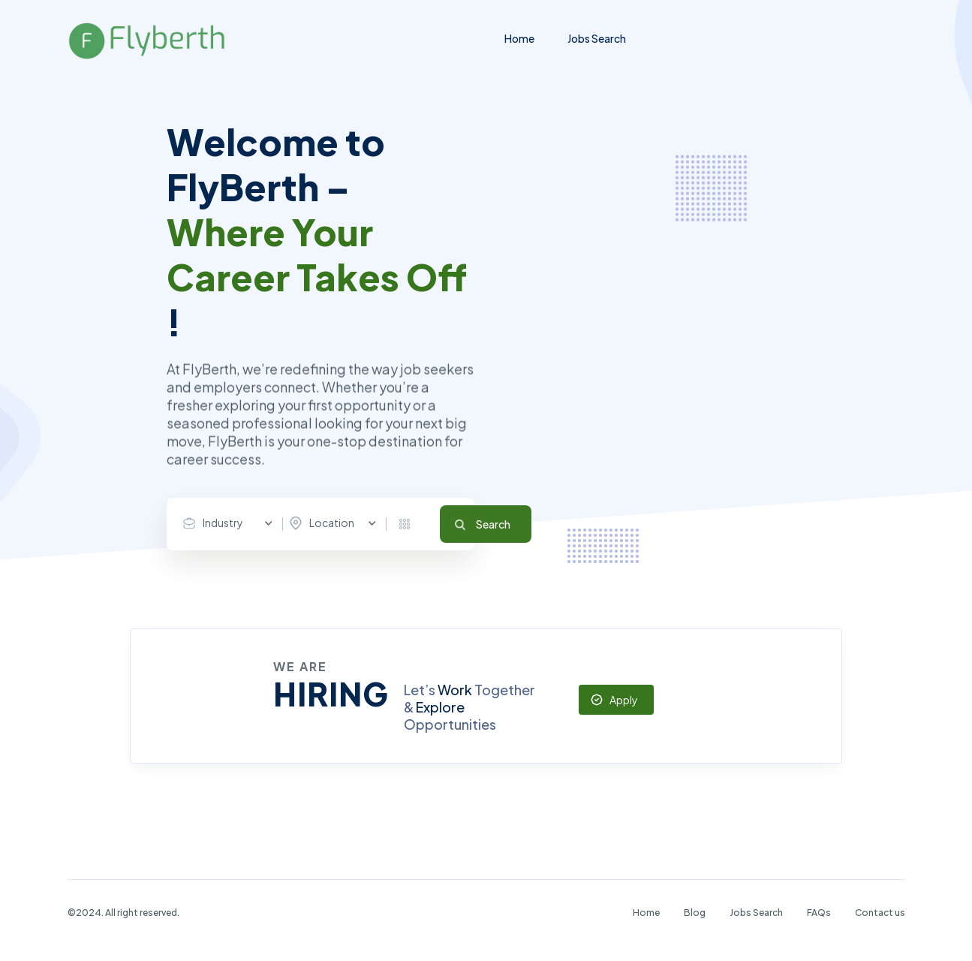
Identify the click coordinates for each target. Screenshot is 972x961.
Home (519, 38)
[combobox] (231, 523)
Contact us (880, 912)
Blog (695, 912)
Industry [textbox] (223, 522)
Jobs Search (596, 38)
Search (493, 524)
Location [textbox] (331, 522)
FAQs (819, 912)
